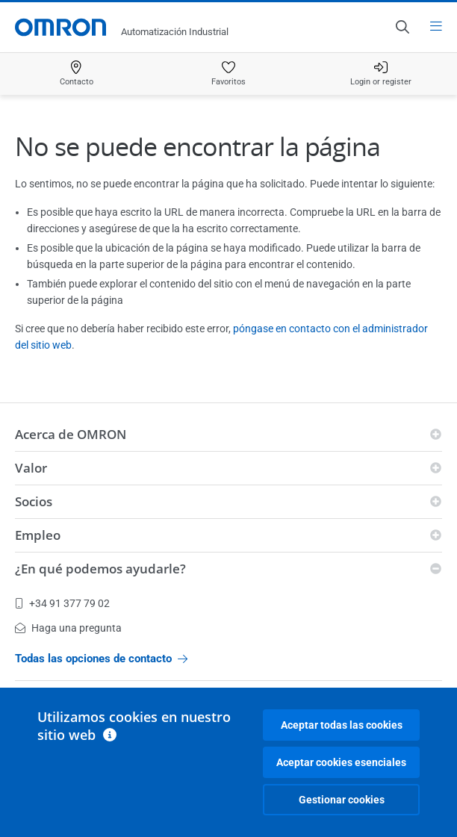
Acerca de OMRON (70, 434)
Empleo (37, 535)
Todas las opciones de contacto (101, 658)
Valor (31, 467)
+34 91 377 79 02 (62, 603)
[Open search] (401, 27)
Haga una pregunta (68, 628)
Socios (33, 501)
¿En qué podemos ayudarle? (100, 568)
